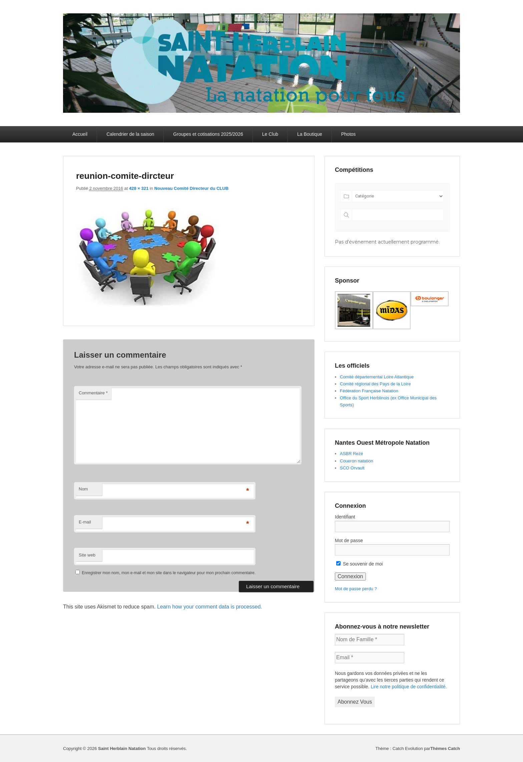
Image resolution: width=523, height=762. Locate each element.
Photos (348, 134)
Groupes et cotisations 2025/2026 (208, 134)
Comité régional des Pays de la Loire (375, 383)
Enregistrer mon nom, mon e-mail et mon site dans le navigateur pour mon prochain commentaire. (168, 572)
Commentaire (93, 392)
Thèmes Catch (445, 748)
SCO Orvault (352, 467)
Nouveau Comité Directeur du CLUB (191, 188)
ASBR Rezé (351, 453)
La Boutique (309, 134)
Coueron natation (356, 460)
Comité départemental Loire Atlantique (377, 376)
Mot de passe (349, 540)
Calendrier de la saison (130, 134)
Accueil (79, 134)
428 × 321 (138, 188)
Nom (83, 488)
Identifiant (345, 516)
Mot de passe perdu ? (356, 588)
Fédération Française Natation (369, 390)
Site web (87, 554)
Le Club (270, 134)
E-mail (85, 521)
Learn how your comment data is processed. (209, 607)
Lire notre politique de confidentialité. (409, 686)
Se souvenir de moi (359, 563)
